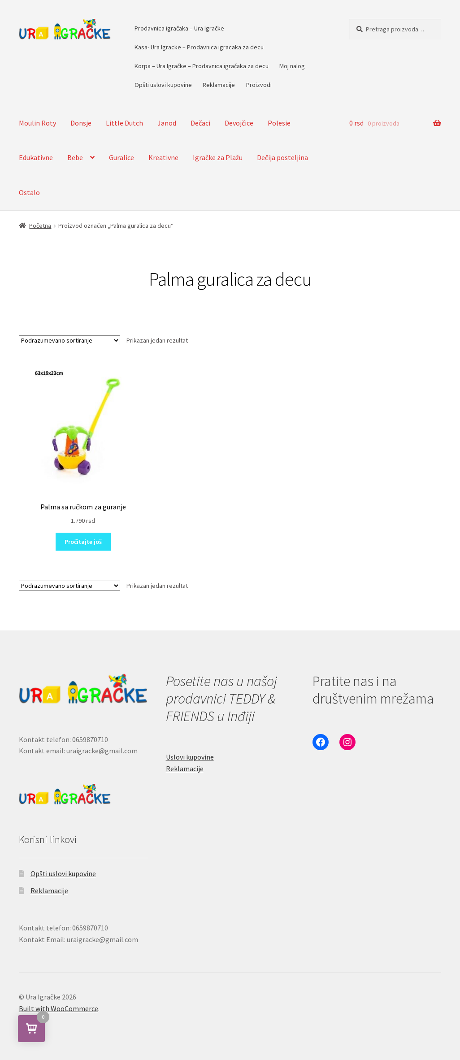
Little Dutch (124, 122)
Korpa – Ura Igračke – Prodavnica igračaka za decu (202, 66)
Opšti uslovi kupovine (163, 85)
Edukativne (36, 157)
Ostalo (29, 192)
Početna (40, 226)
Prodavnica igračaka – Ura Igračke (179, 28)
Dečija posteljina (282, 157)
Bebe (75, 157)
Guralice (121, 157)
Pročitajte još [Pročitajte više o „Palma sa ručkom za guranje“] (83, 542)
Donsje (80, 122)
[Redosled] (69, 340)
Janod (166, 122)
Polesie (279, 122)
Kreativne (163, 157)
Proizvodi (259, 85)
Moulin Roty (37, 122)
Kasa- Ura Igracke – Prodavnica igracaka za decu (199, 47)
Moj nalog (292, 66)
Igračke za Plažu (218, 157)
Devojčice (239, 122)
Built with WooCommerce (58, 1008)
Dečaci (200, 122)
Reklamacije (219, 85)
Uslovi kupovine (190, 756)
